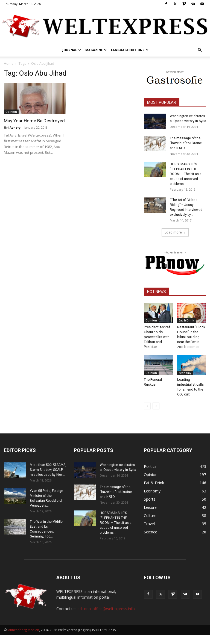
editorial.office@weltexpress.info (106, 608)
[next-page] (156, 406)
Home (8, 63)
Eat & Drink (186, 320)
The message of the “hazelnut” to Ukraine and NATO (186, 143)
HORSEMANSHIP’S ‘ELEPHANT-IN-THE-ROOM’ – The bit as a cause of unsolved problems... (186, 174)
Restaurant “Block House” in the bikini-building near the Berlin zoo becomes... (191, 337)
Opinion (11, 112)
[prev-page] (147, 406)
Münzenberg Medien (23, 630)
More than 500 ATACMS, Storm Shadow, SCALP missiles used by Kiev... (48, 470)
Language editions (129, 50)
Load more (175, 232)
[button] (199, 50)
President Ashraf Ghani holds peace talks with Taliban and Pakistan (157, 337)
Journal (71, 50)
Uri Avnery (12, 127)
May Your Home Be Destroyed (34, 120)
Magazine (96, 50)
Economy (185, 373)
